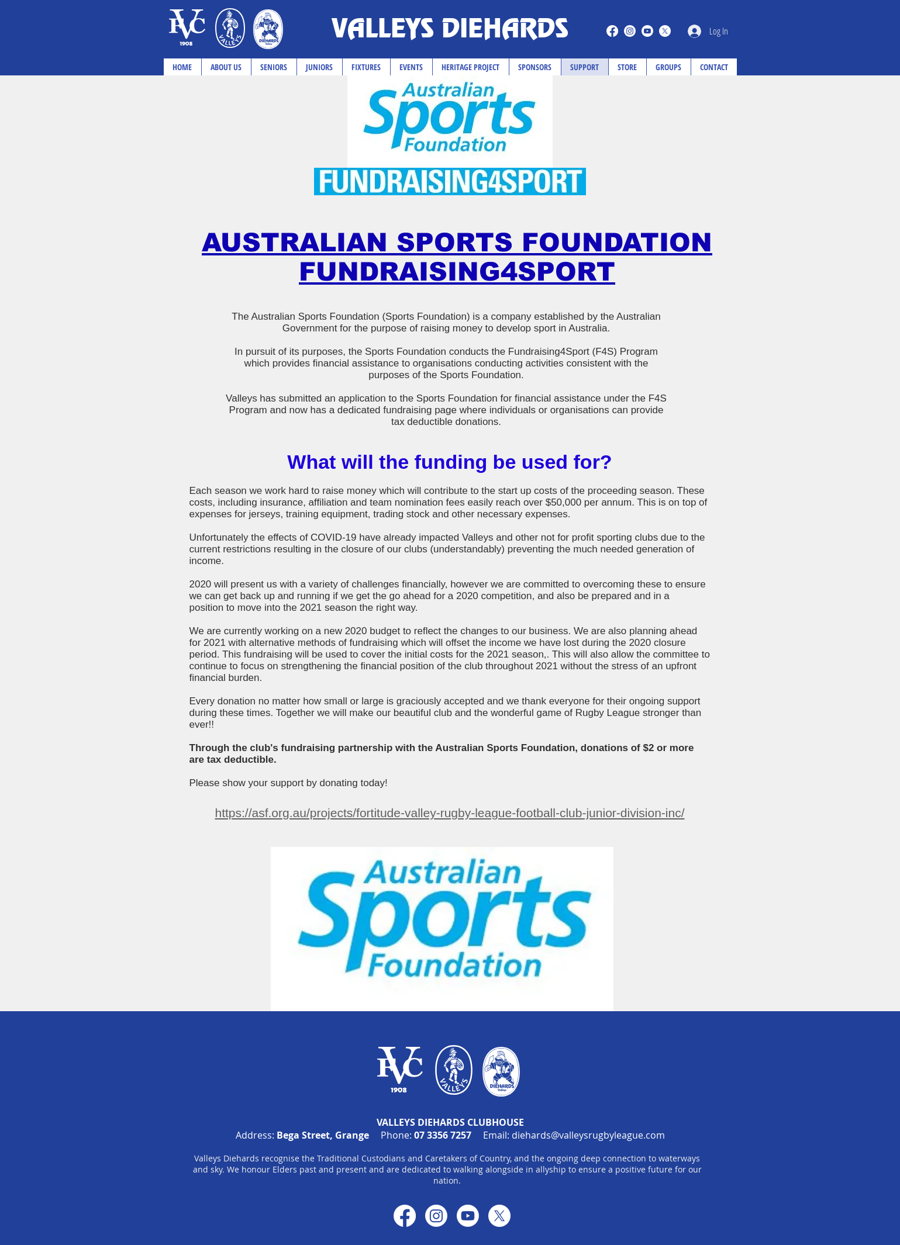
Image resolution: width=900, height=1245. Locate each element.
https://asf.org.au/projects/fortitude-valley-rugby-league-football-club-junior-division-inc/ (449, 812)
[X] (665, 31)
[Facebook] (612, 31)
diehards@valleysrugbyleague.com (588, 1135)
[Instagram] (630, 31)
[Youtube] (647, 31)
